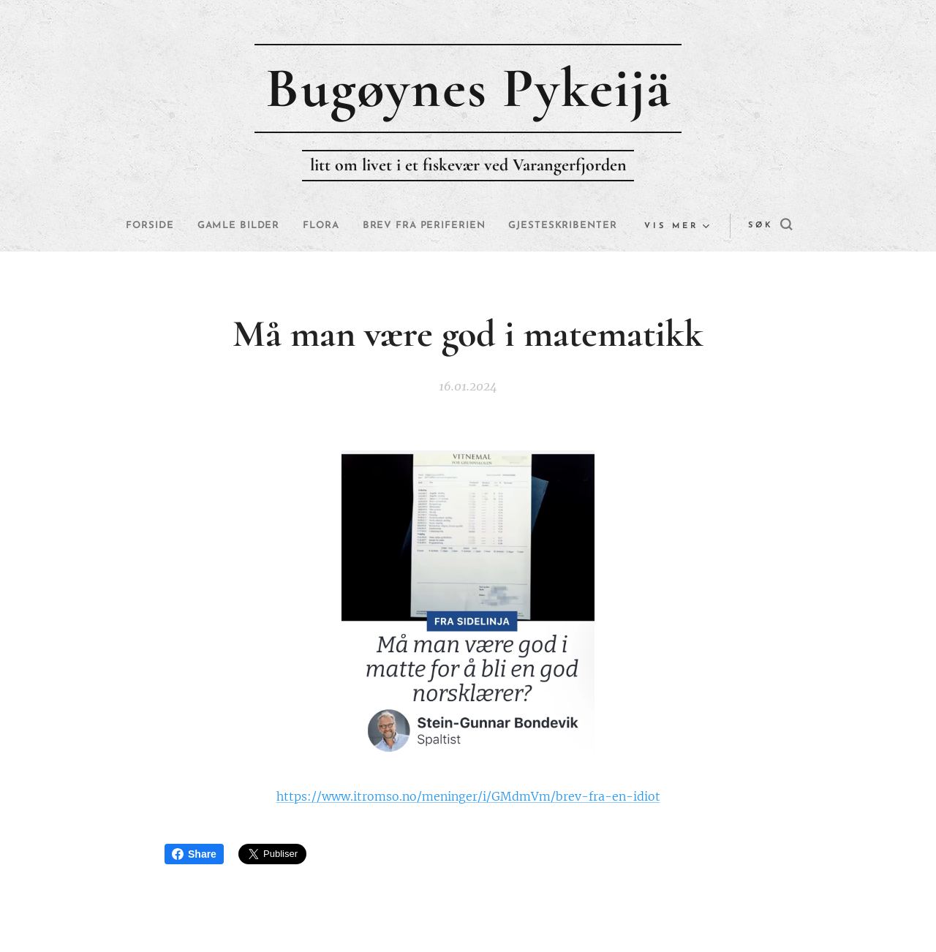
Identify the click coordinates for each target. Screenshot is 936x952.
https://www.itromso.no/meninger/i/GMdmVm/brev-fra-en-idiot (468, 795)
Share (194, 854)
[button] (730, 226)
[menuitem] (199, 226)
